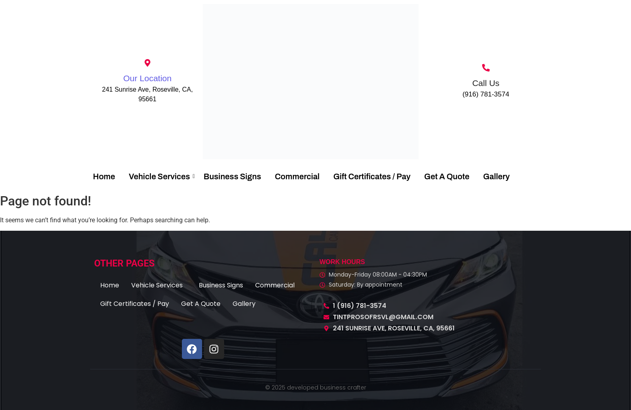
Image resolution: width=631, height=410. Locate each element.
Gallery (496, 176)
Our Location (147, 78)
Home (104, 176)
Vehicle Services (161, 176)
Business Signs (232, 176)
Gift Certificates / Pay (371, 176)
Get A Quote (446, 176)
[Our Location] (147, 63)
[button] (159, 285)
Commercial (297, 176)
